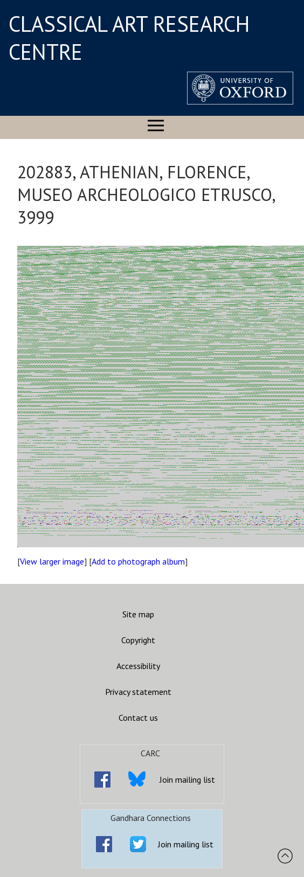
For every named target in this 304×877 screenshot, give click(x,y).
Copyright (138, 640)
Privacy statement (138, 691)
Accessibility (138, 665)
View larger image (52, 561)
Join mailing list (187, 779)
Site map (138, 614)
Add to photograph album (138, 561)
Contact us (138, 717)
